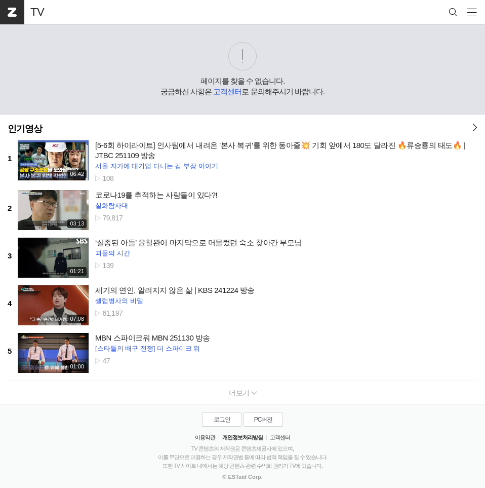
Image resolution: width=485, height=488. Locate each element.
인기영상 (25, 129)
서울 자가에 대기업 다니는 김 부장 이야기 (156, 166)
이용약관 (205, 437)
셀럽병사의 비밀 (119, 301)
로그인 (222, 419)
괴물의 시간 (112, 253)
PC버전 (263, 419)
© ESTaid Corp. (242, 477)
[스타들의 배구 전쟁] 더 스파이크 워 (147, 348)
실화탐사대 (111, 205)
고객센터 (227, 91)
